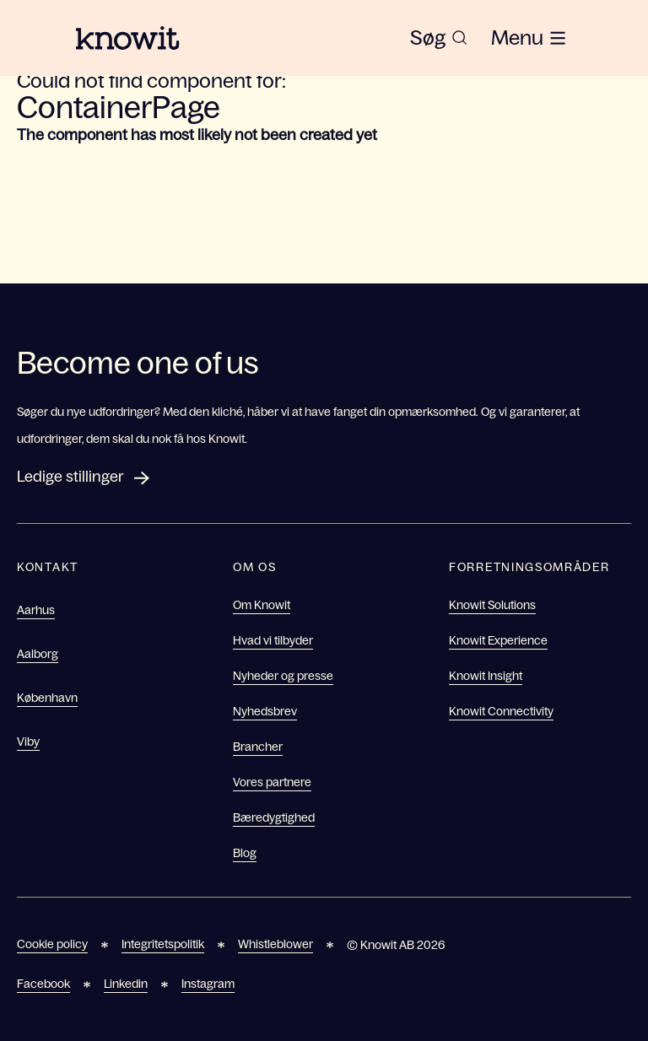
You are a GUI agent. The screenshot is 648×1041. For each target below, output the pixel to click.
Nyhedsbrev (265, 711)
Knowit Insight (485, 675)
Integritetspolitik (163, 944)
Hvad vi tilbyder (273, 640)
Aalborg (37, 654)
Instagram (208, 983)
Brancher (258, 746)
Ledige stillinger (70, 476)
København (47, 697)
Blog (244, 853)
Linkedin (126, 983)
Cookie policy (52, 944)
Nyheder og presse (283, 675)
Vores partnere (272, 782)
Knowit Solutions (492, 605)
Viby (28, 741)
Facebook (43, 983)
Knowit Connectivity (501, 711)
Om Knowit (261, 605)
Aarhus (36, 610)
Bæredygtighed (274, 817)
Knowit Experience (498, 640)
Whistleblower (275, 944)
